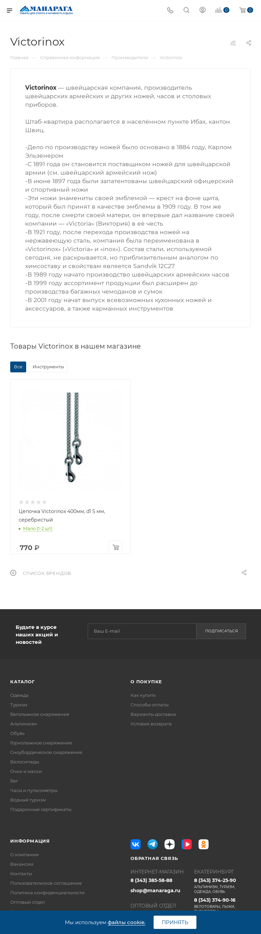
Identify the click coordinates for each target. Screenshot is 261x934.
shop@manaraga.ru (155, 890)
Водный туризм (28, 800)
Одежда (19, 695)
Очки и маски (26, 771)
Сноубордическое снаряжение (46, 752)
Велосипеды (24, 761)
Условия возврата (151, 723)
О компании (24, 854)
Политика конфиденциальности (47, 892)
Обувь (17, 733)
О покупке (146, 681)
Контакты (21, 873)
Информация (30, 841)
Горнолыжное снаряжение (41, 742)
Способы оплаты (149, 704)
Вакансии (21, 864)
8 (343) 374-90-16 (222, 905)
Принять (175, 922)
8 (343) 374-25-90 (222, 885)
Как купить (143, 695)
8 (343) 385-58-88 (151, 880)
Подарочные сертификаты (40, 809)
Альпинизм (23, 723)
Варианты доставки (153, 714)
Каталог (22, 681)
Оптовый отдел (27, 902)
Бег (14, 780)
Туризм (18, 704)
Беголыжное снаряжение (39, 714)
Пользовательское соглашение (46, 883)
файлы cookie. (126, 922)
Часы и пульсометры (33, 790)
